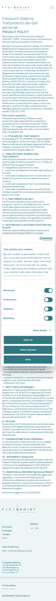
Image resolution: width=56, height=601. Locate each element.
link (21, 132)
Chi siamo (7, 534)
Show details (40, 330)
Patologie (7, 538)
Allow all (28, 340)
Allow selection (28, 349)
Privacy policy (9, 588)
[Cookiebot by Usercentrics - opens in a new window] (40, 239)
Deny (28, 359)
